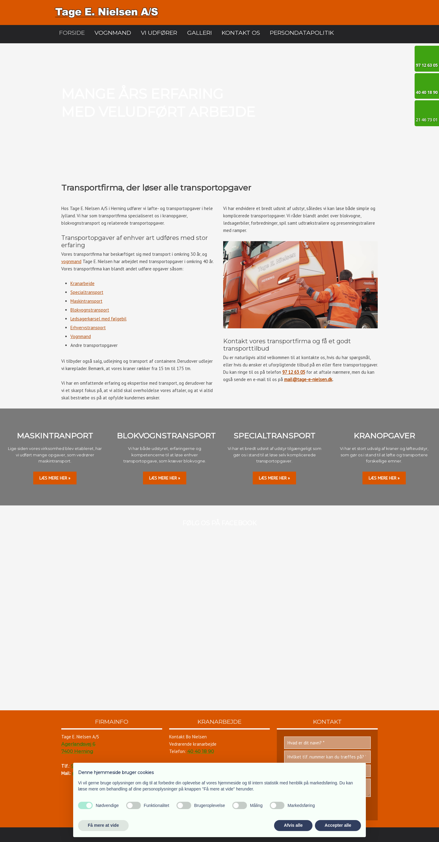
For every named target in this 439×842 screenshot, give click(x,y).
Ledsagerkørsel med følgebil (98, 319)
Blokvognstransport (89, 310)
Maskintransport (86, 301)
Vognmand (113, 32)
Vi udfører (159, 32)
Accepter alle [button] (338, 825)
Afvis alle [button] (293, 825)
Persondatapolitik (302, 32)
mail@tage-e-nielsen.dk (308, 379)
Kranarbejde (82, 283)
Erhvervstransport (88, 327)
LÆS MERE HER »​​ (54, 478)
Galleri (199, 32)
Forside (72, 32)
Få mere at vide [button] (103, 825)
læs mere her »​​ (164, 478)
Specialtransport (86, 292)
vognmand (71, 261)
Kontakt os (241, 32)
